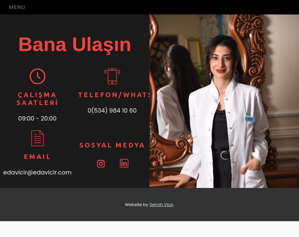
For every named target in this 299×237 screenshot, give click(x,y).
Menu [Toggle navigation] (17, 7)
